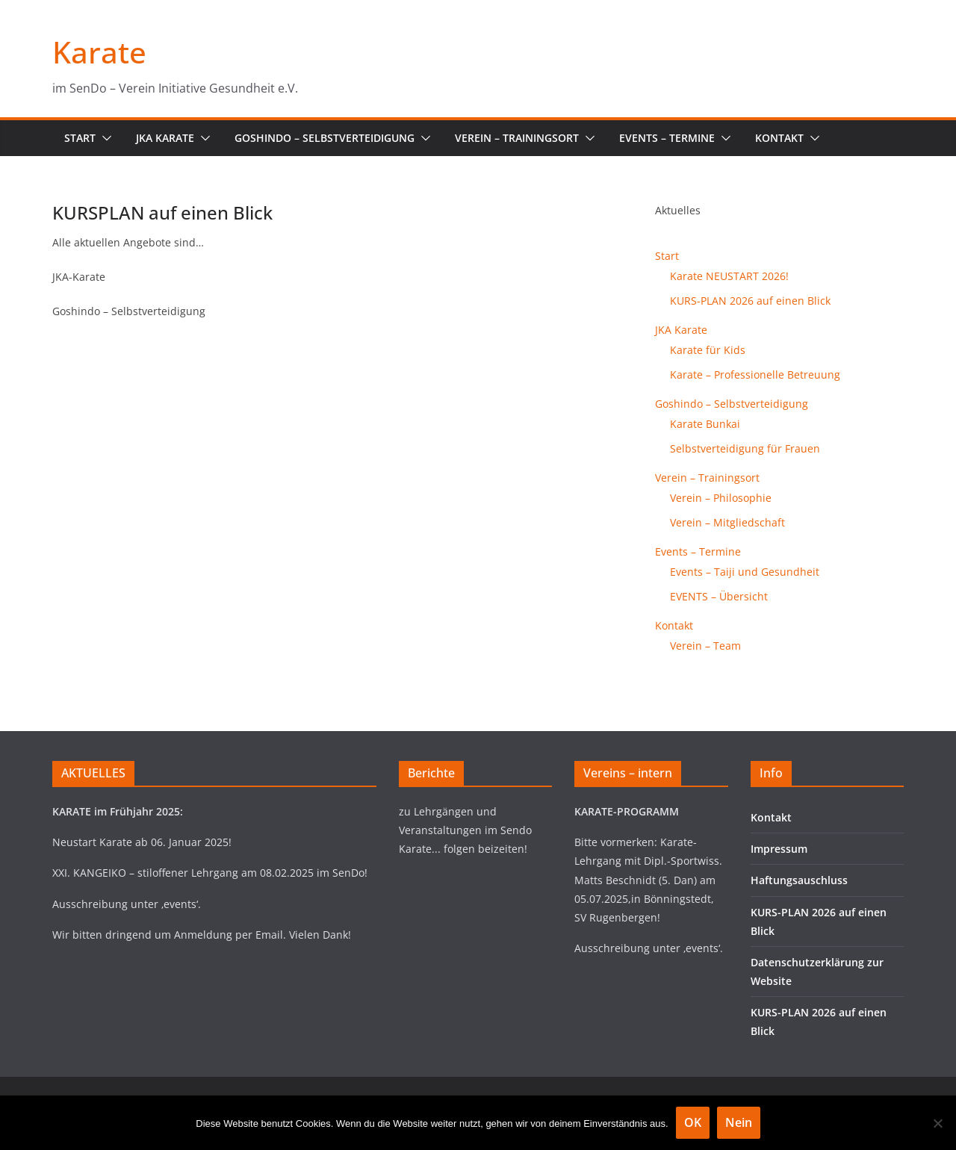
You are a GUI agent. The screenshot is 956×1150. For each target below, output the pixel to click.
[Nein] (937, 1123)
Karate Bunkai (705, 424)
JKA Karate (165, 138)
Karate (99, 51)
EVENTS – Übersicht (719, 596)
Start (80, 138)
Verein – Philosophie (721, 498)
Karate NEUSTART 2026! (729, 276)
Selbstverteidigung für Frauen (745, 448)
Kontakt (779, 138)
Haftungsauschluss (799, 880)
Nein (738, 1122)
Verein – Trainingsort (517, 138)
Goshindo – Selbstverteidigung (325, 138)
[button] (104, 138)
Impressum (779, 849)
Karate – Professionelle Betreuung (755, 374)
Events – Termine (667, 138)
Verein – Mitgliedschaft (727, 522)
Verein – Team (705, 645)
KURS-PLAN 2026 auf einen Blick (750, 300)
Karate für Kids (707, 350)
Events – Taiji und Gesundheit (744, 572)
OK (692, 1122)
